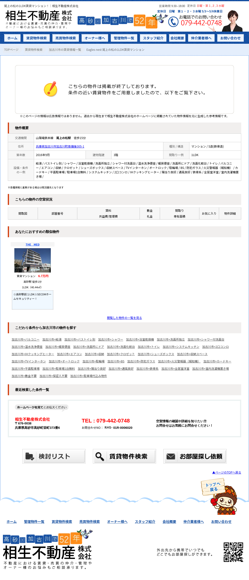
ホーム (12, 37)
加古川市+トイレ (149, 346)
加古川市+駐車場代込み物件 (88, 376)
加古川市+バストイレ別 (79, 339)
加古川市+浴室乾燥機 (140, 339)
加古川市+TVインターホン (29, 361)
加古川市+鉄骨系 (147, 368)
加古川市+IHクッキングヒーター (33, 354)
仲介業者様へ (201, 37)
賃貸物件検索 (36, 37)
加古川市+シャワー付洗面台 (206, 339)
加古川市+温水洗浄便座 (27, 346)
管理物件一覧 (124, 37)
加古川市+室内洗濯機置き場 (210, 368)
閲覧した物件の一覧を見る (124, 318)
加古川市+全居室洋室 (175, 368)
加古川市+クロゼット (121, 354)
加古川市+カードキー (217, 361)
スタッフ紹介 (153, 37)
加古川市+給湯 (52, 339)
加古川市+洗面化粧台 (121, 346)
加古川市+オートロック (64, 361)
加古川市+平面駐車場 (26, 368)
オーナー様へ (95, 37)
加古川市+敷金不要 (24, 376)
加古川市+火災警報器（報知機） (179, 361)
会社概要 (177, 37)
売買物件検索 (65, 37)
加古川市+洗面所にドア (88, 346)
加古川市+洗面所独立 (171, 339)
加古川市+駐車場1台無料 (59, 368)
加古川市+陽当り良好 (92, 368)
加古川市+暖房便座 (58, 346)
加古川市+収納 (94, 354)
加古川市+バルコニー (25, 339)
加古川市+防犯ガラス (141, 361)
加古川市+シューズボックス (156, 354)
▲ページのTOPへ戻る (226, 472)
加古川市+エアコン (69, 354)
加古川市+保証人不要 (54, 376)
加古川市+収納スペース (192, 354)
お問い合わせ (230, 37)
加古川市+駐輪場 (93, 361)
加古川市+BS (115, 361)
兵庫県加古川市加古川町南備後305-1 (60, 146)
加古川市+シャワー (110, 339)
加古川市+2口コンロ (215, 346)
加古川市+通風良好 (121, 368)
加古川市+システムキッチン (181, 346)
